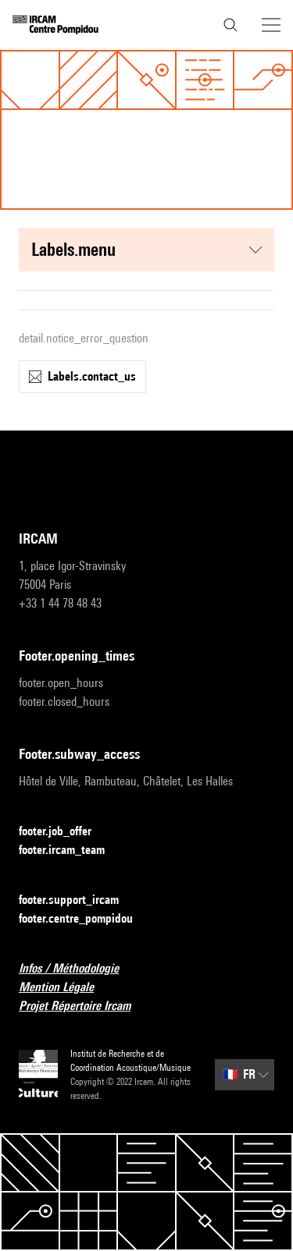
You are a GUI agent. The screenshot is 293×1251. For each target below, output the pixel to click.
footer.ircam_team (71, 850)
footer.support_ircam (78, 900)
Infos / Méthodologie (78, 969)
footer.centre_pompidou (85, 919)
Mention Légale (66, 988)
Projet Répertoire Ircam (84, 1006)
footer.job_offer (64, 832)
